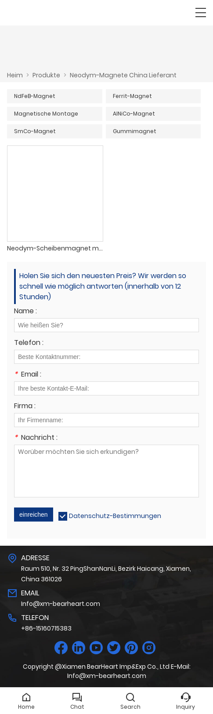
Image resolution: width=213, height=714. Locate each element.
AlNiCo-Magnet (134, 113)
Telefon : (28, 343)
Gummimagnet (134, 131)
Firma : (25, 406)
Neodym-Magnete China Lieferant (123, 75)
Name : (25, 312)
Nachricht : (36, 438)
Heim (15, 75)
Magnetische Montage (46, 113)
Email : (27, 375)
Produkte (46, 75)
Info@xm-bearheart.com (60, 603)
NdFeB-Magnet (34, 96)
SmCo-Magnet (35, 131)
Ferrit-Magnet (132, 96)
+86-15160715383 (46, 628)
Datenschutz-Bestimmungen (115, 515)
